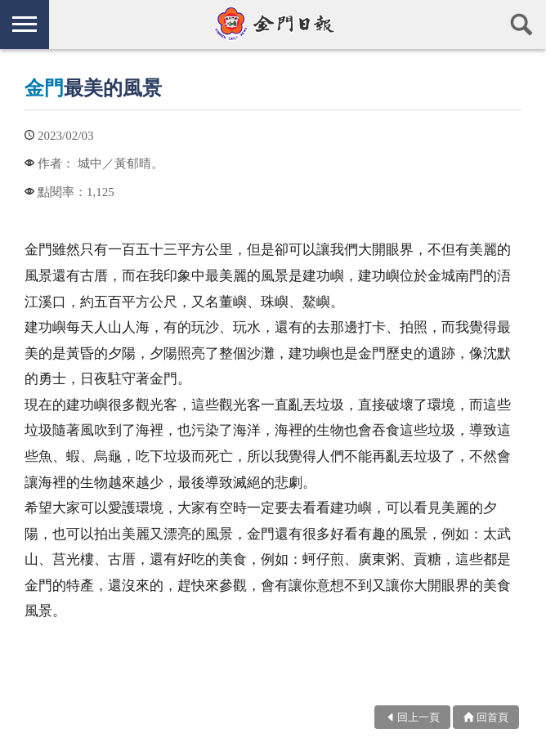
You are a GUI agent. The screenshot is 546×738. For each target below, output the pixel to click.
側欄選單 (24, 24)
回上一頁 (418, 716)
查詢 (521, 24)
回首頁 (492, 716)
